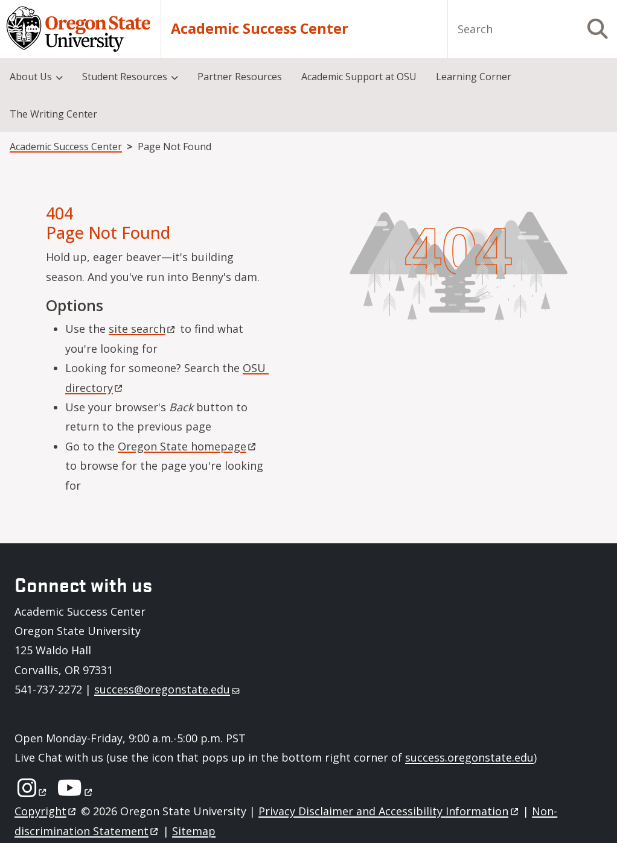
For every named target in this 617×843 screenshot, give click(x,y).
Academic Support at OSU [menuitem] (359, 76)
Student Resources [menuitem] (124, 76)
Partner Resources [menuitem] (239, 76)
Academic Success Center (259, 28)
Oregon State (188, 446)
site (143, 328)
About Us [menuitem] (31, 76)
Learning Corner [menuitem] (473, 76)
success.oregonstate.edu (469, 757)
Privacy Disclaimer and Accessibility (389, 811)
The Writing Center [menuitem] (53, 114)
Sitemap (194, 831)
